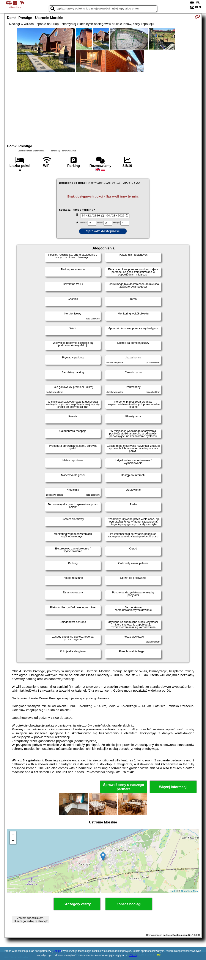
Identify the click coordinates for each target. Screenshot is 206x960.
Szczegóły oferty (77, 904)
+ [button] (13, 834)
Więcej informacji (173, 787)
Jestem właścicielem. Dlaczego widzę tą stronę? (30, 919)
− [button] (13, 841)
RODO (133, 955)
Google (57, 950)
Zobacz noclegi (129, 904)
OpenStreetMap (189, 891)
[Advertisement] (103, 107)
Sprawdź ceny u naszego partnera (123, 787)
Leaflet (173, 891)
